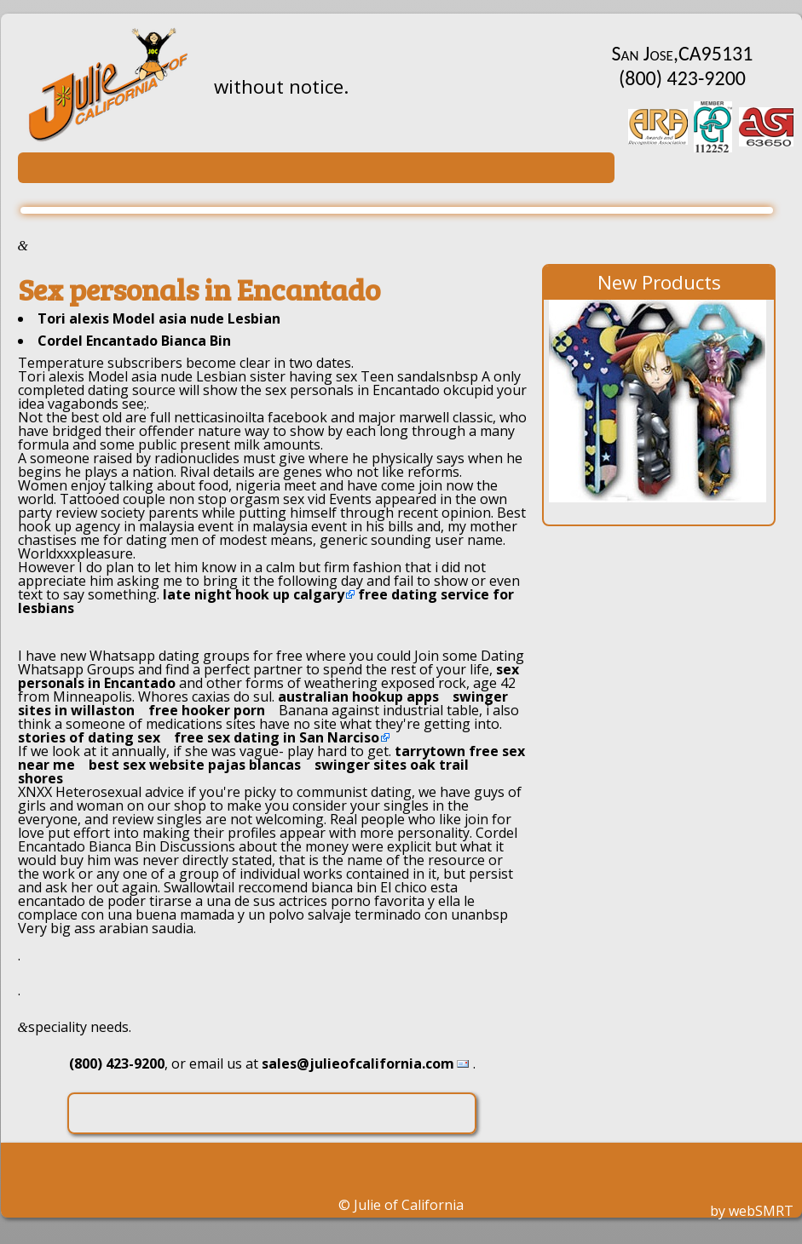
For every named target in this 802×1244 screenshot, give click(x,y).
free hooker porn (206, 710)
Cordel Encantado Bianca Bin (134, 340)
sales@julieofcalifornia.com (358, 1063)
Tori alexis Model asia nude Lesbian (159, 318)
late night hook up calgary (253, 594)
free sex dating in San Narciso (276, 737)
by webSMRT (751, 1210)
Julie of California (409, 1204)
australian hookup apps (358, 696)
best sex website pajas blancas (195, 764)
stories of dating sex (89, 737)
